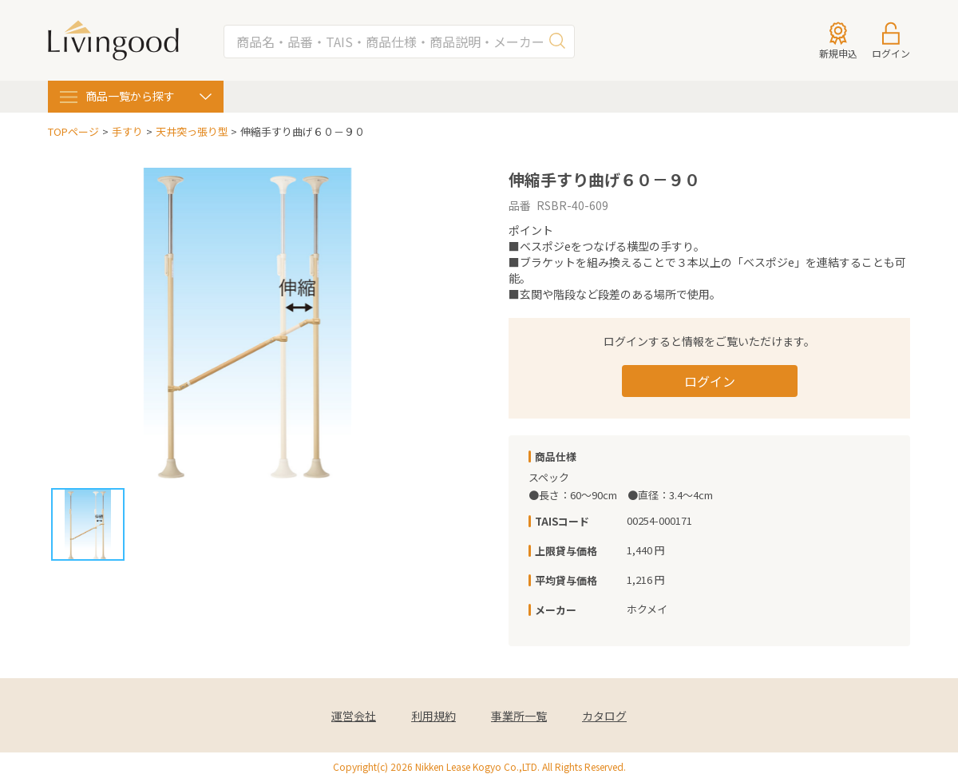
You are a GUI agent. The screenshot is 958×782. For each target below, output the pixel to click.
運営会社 (353, 716)
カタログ (604, 716)
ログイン (709, 381)
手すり (127, 132)
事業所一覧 (519, 716)
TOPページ (73, 132)
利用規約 (433, 716)
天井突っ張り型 (192, 132)
